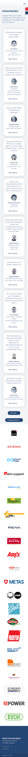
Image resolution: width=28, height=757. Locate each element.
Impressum (10, 755)
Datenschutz (4, 755)
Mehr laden (13, 413)
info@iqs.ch (5, 748)
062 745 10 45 (5, 746)
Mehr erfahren (13, 59)
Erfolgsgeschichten (13, 420)
